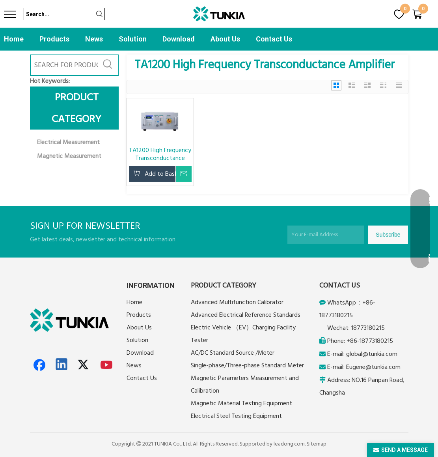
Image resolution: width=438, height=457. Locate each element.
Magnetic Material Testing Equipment (241, 403)
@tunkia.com (379, 354)
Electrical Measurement (68, 142)
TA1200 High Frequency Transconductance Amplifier (160, 154)
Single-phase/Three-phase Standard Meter (247, 365)
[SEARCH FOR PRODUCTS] (64, 65)
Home (14, 39)
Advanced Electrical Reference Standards (245, 314)
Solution (133, 39)
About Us (225, 39)
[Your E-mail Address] (325, 235)
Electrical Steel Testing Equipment (236, 416)
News (94, 39)
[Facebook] (39, 364)
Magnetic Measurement (69, 156)
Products (54, 39)
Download (178, 39)
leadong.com (289, 444)
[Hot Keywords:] (108, 65)
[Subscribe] (388, 235)
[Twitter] (84, 364)
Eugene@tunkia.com (373, 367)
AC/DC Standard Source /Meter (232, 352)
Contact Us (274, 39)
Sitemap (316, 444)
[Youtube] (106, 364)
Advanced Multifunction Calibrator (237, 302)
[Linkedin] (61, 364)
